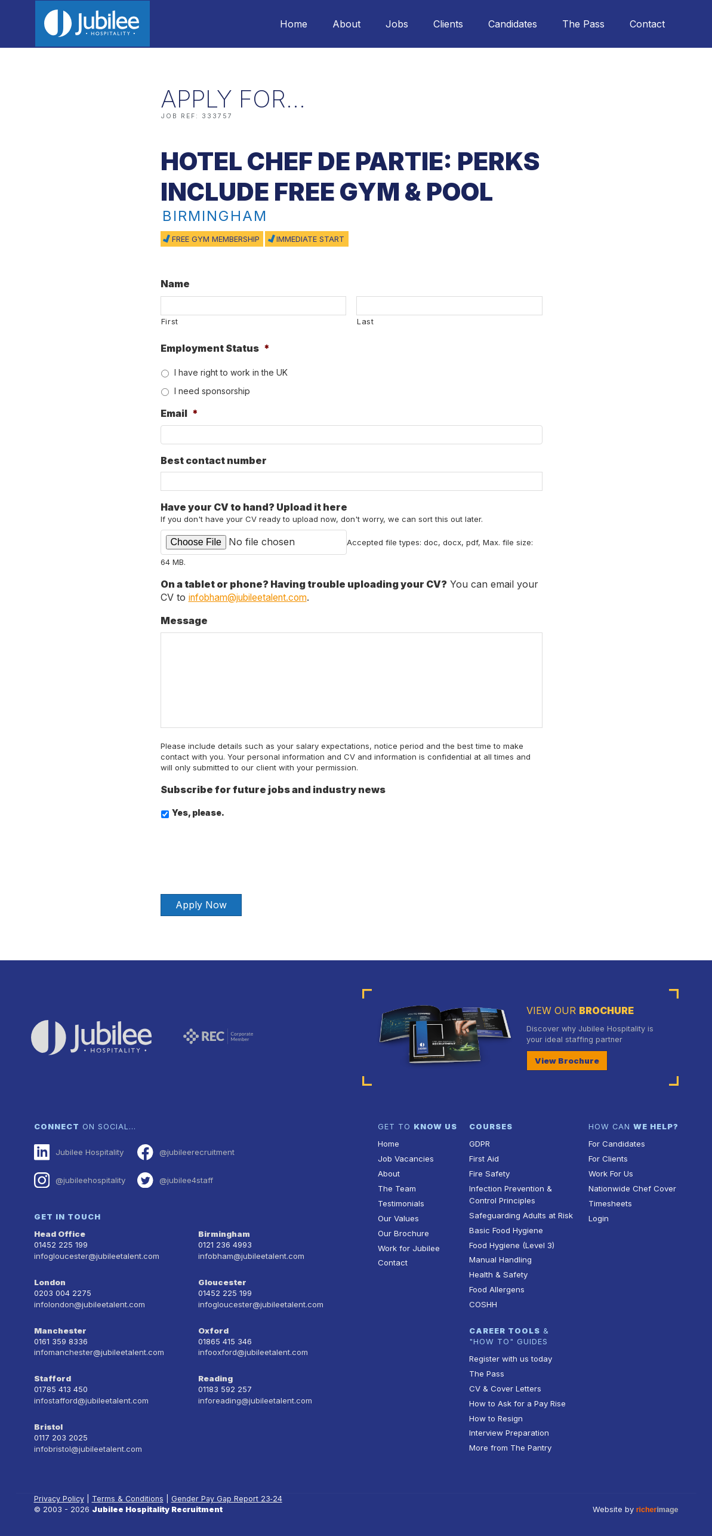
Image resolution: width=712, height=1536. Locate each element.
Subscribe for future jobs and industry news (273, 789)
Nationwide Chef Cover (630, 1186)
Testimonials (401, 1201)
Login (598, 1216)
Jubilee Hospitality (78, 1152)
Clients (436, 24)
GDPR (479, 1143)
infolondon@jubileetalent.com (88, 1300)
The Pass (578, 24)
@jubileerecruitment (182, 1152)
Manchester (59, 1326)
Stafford (51, 1373)
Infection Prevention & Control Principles (509, 1192)
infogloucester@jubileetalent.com (95, 1253)
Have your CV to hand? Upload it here (254, 507)
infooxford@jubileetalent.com (252, 1347)
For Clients (607, 1158)
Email (179, 413)
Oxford (213, 1326)
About (327, 24)
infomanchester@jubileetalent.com (97, 1347)
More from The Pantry (509, 1440)
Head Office (59, 1232)
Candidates (503, 24)
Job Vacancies (405, 1158)
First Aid (484, 1158)
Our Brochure (402, 1230)
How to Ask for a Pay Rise (517, 1396)
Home (270, 24)
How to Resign (495, 1411)
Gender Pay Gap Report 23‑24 (229, 1491)
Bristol (47, 1420)
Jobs (380, 24)
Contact (645, 24)
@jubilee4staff (173, 1179)
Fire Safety (489, 1172)
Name (175, 284)
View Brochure (564, 1060)
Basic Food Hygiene (505, 1227)
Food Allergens (496, 1285)
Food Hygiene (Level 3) (511, 1241)
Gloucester (221, 1279)
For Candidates (616, 1143)
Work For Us (610, 1172)
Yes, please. (198, 812)
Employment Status (215, 348)
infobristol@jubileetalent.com (87, 1441)
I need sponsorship (212, 391)
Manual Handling (499, 1256)
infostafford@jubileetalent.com (90, 1394)
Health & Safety (497, 1270)
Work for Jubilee (408, 1244)
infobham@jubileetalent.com (252, 597)
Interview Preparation (508, 1425)
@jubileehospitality (79, 1179)
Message (184, 620)
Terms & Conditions (129, 1491)
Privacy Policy (60, 1491)
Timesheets (609, 1201)
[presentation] (251, 851)
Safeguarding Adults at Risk (520, 1213)
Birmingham (223, 1232)
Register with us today (509, 1353)
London (50, 1279)
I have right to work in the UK (231, 372)
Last (365, 321)
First (169, 321)
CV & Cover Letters (504, 1382)
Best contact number (214, 460)
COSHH (482, 1299)
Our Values (398, 1216)
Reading (215, 1373)
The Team (396, 1186)
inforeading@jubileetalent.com (254, 1394)
